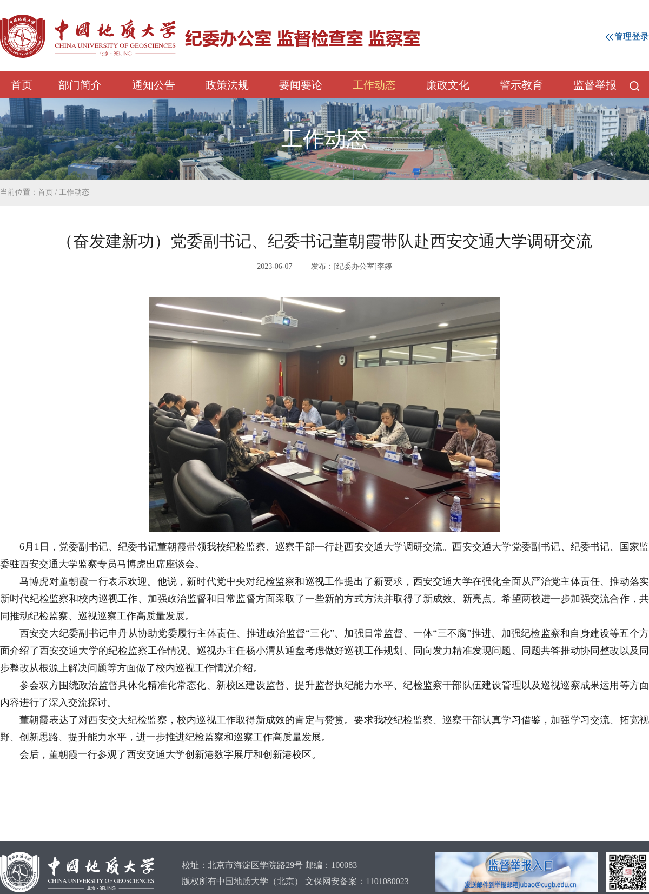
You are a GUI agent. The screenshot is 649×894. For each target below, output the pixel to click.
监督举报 (595, 85)
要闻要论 (300, 85)
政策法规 (227, 85)
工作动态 (374, 85)
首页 (21, 85)
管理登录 (627, 36)
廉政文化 (447, 85)
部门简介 (80, 85)
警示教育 (521, 85)
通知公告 (153, 85)
